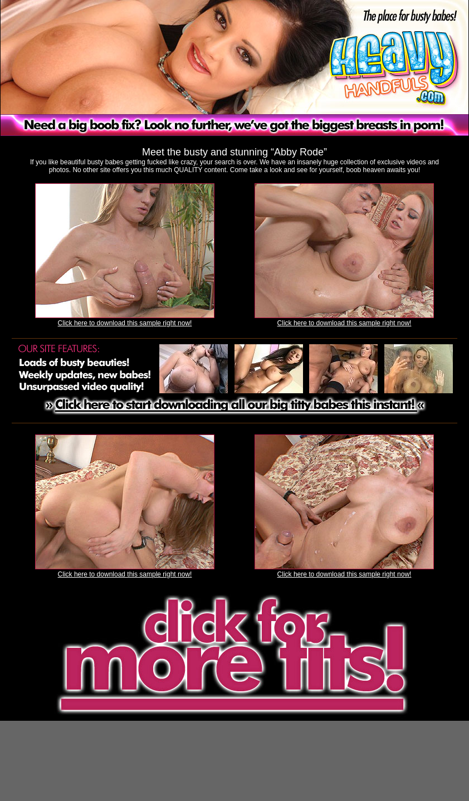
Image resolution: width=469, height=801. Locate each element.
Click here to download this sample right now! (125, 323)
